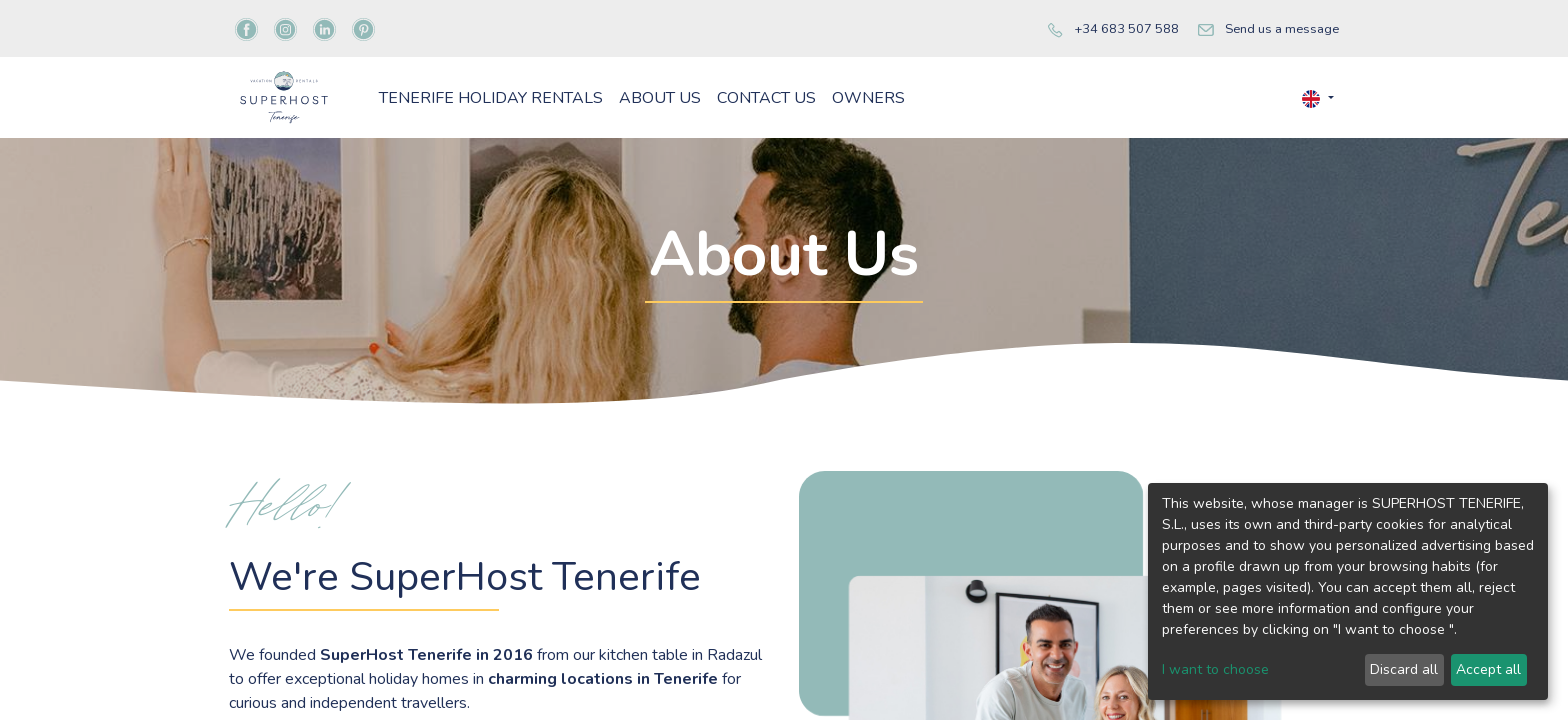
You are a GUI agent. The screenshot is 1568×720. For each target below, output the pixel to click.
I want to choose (1215, 669)
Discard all (1404, 669)
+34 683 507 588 (1126, 29)
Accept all (1488, 669)
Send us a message (1282, 29)
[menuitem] (599, 130)
